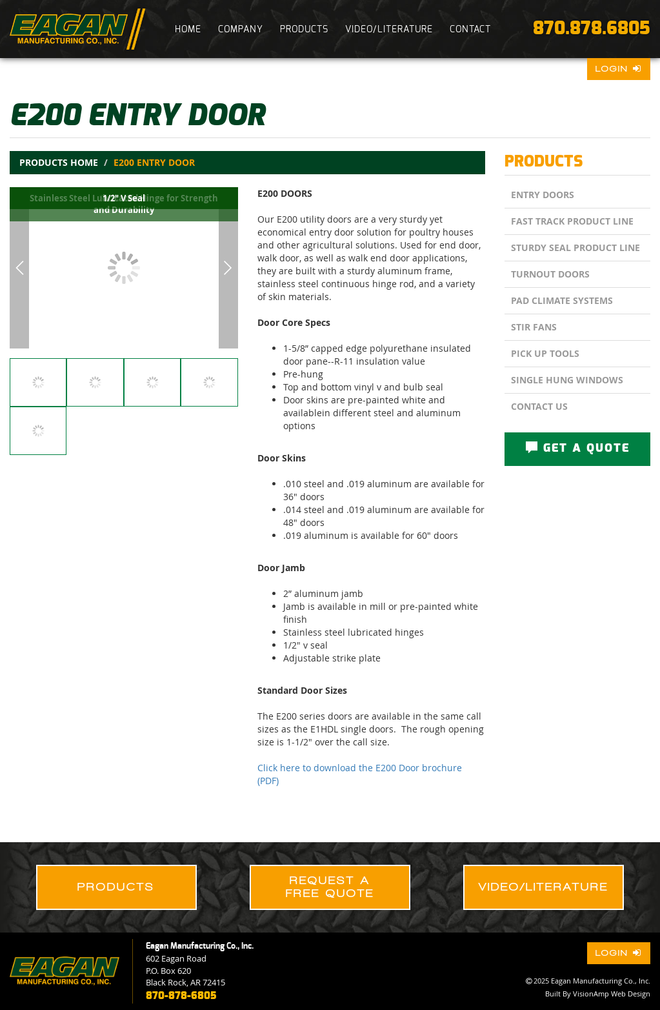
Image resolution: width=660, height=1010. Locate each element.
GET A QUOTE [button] (578, 447)
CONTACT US (539, 406)
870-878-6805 (181, 996)
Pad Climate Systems (562, 300)
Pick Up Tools (545, 353)
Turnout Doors (550, 274)
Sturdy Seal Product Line (575, 247)
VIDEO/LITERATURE (389, 29)
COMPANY (240, 29)
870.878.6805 (591, 29)
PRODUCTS (304, 29)
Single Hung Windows (567, 380)
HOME (188, 29)
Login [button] (618, 69)
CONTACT (470, 29)
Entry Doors (542, 194)
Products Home (58, 162)
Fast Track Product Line (572, 221)
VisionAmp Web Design (611, 993)
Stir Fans (534, 327)
